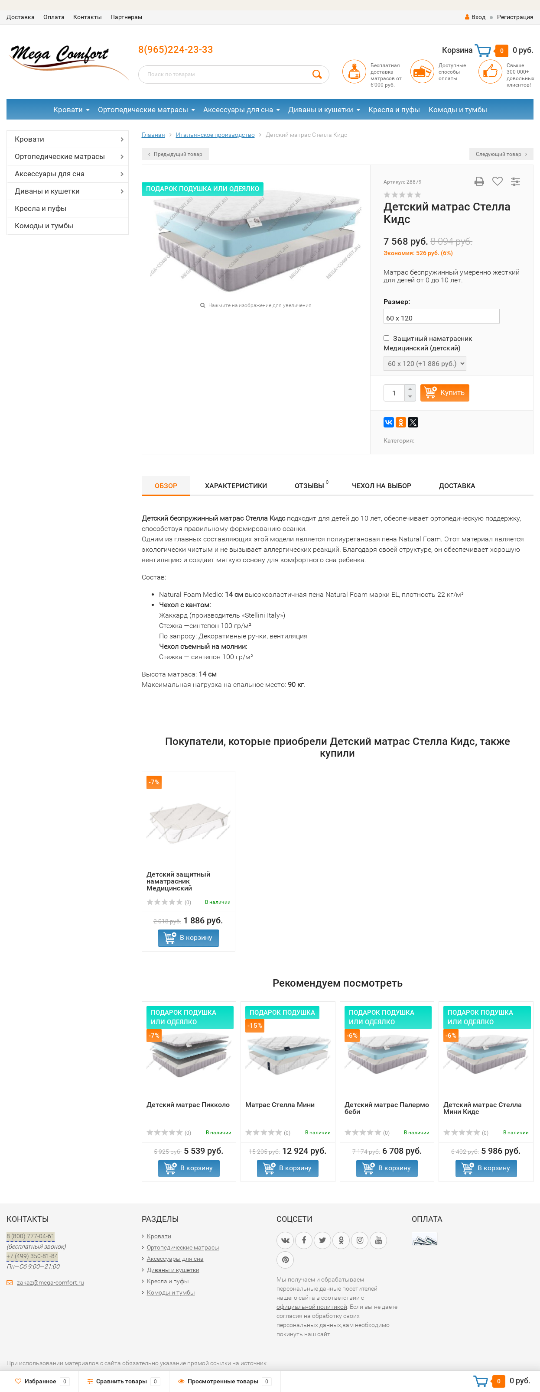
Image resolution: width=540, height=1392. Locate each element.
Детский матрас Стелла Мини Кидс (482, 1108)
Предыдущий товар (175, 154)
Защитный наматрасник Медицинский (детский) (428, 343)
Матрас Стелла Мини (280, 1105)
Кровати (68, 109)
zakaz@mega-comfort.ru (50, 1282)
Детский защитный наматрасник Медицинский (178, 881)
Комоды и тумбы (458, 109)
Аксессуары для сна (238, 109)
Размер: (397, 302)
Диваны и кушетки (320, 109)
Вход (475, 16)
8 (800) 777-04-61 (31, 1236)
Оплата (54, 16)
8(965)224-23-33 (175, 49)
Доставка (21, 16)
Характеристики (236, 486)
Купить (452, 392)
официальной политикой (312, 1306)
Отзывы (312, 484)
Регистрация (515, 16)
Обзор (166, 486)
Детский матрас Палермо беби (387, 1108)
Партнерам (126, 16)
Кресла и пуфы (394, 109)
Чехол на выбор (381, 486)
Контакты (87, 16)
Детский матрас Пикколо (188, 1105)
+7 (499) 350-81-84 (32, 1256)
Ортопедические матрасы (143, 109)
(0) (169, 903)
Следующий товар (501, 154)
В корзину (196, 937)
